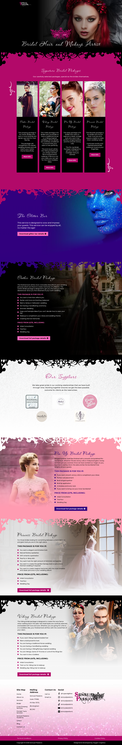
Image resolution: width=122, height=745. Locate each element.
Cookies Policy (100, 738)
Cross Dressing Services (22, 707)
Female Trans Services (22, 712)
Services (20, 700)
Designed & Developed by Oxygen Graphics (89, 743)
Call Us (47, 694)
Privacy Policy (63, 738)
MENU (99, 4)
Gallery (19, 721)
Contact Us (21, 727)
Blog (18, 724)
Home (19, 694)
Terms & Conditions (24, 738)
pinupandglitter (67, 693)
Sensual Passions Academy (23, 716)
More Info (27, 157)
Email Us (48, 697)
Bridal (19, 703)
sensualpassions (67, 697)
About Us (20, 697)
